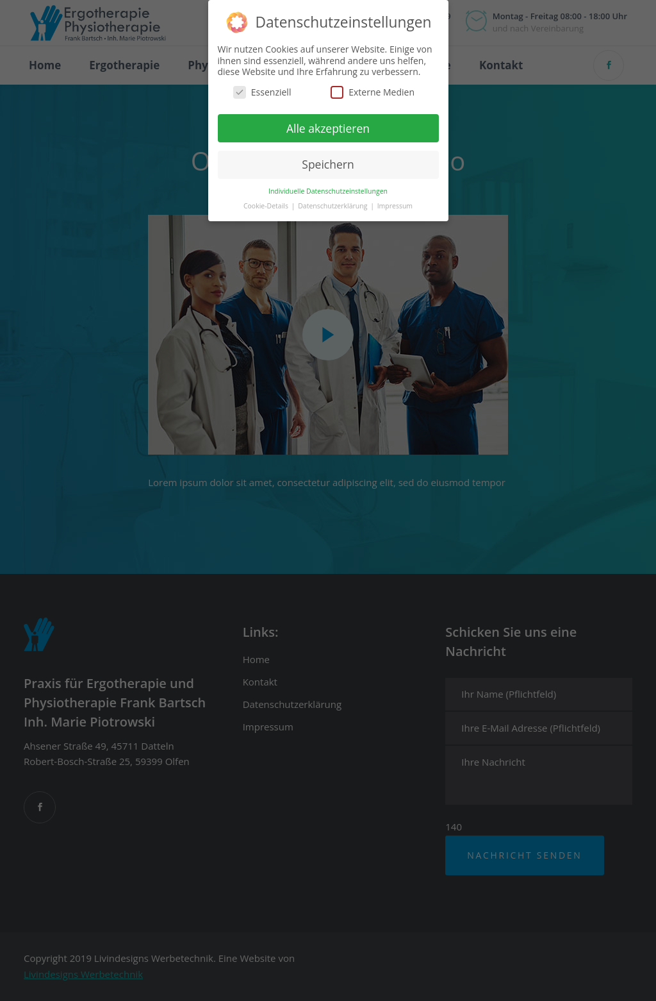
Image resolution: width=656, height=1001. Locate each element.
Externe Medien (372, 91)
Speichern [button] (328, 163)
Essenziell (262, 91)
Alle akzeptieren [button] (328, 127)
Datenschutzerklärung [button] (333, 205)
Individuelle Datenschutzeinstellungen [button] (328, 190)
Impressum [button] (395, 205)
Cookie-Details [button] (266, 205)
